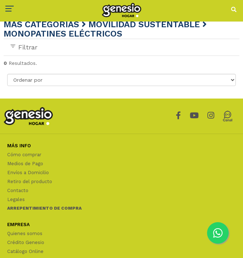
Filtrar (23, 47)
